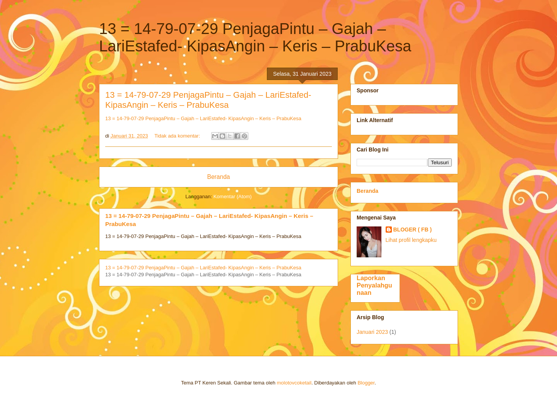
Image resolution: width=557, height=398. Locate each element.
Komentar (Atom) (233, 196)
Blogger (365, 383)
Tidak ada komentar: (178, 136)
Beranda (218, 176)
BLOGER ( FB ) (412, 229)
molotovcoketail (294, 383)
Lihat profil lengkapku (411, 240)
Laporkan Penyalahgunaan (374, 285)
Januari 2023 (372, 332)
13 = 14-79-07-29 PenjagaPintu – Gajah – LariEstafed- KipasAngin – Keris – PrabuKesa (208, 100)
